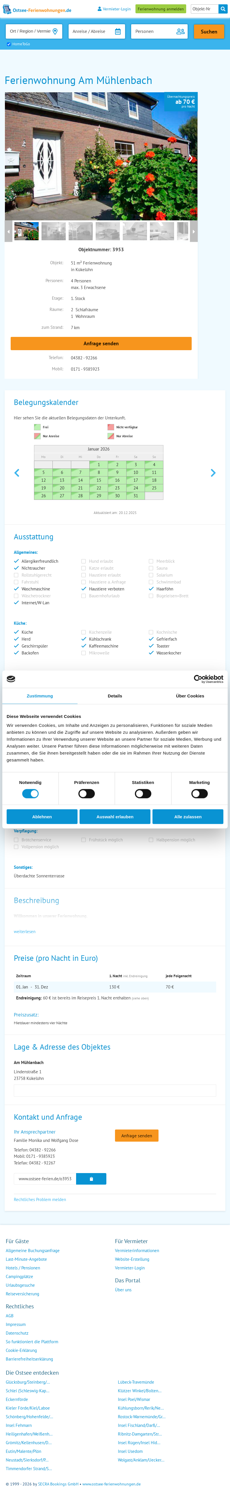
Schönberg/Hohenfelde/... (29, 1416)
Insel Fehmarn (19, 1425)
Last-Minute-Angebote (26, 1259)
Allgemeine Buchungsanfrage (33, 1250)
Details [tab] (115, 695)
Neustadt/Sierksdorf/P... (27, 1460)
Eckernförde (17, 1399)
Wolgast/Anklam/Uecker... (141, 1460)
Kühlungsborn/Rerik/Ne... (141, 1408)
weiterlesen (24, 931)
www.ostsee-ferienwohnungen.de (111, 1484)
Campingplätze (19, 1276)
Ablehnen (42, 816)
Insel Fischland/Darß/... (139, 1425)
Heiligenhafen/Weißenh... (29, 1434)
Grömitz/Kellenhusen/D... (29, 1442)
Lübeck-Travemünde (136, 1382)
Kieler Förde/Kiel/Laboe (28, 1408)
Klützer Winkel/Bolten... (139, 1390)
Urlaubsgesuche (20, 1285)
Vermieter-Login (114, 9)
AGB (10, 1315)
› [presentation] (190, 156)
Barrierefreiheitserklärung (29, 1359)
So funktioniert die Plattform (32, 1341)
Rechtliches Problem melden (40, 1199)
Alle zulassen (188, 816)
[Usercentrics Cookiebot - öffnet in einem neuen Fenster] (198, 679)
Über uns (123, 1289)
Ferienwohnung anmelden (161, 9)
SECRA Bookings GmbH (58, 1484)
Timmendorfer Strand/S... (29, 1468)
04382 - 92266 (84, 358)
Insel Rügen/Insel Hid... (139, 1442)
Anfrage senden (101, 343)
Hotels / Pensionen (23, 1268)
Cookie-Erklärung (21, 1350)
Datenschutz (17, 1333)
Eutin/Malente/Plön (23, 1451)
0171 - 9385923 (85, 369)
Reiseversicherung (22, 1294)
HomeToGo (21, 44)
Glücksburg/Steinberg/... (28, 1382)
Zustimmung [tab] (40, 695)
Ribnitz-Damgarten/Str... (140, 1434)
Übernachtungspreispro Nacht (181, 101)
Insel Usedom (130, 1451)
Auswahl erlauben (115, 816)
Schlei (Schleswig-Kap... (27, 1390)
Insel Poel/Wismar (134, 1399)
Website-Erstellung (132, 1259)
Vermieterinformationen (137, 1250)
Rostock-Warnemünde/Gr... (141, 1416)
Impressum (16, 1324)
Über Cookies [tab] (190, 695)
